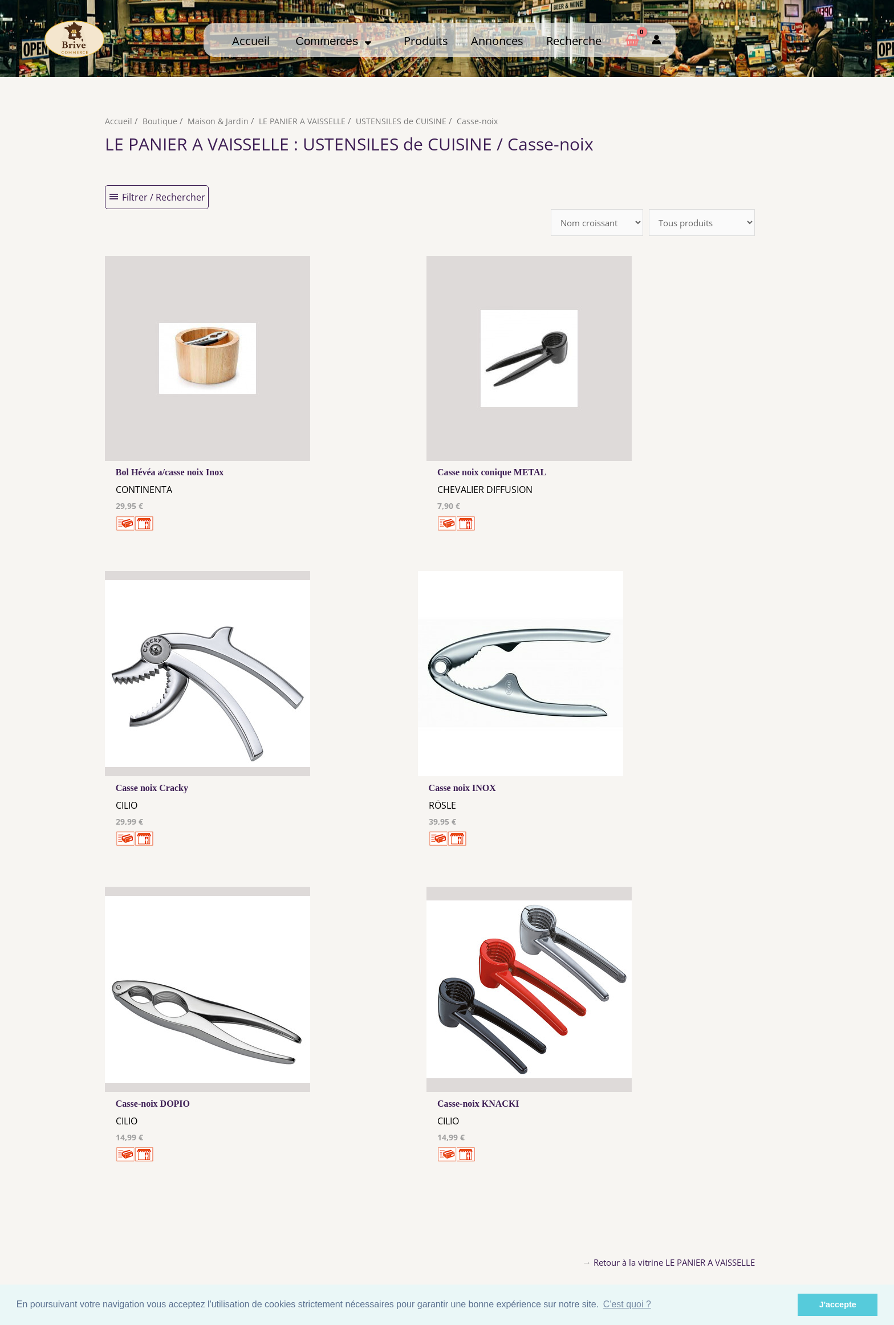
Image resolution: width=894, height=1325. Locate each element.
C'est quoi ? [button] (627, 1304)
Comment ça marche (714, 1228)
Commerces (333, 41)
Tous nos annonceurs (358, 1241)
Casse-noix (485, 121)
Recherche (574, 40)
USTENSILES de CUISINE (407, 121)
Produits (426, 40)
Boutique (160, 121)
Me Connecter (536, 1228)
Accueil (251, 40)
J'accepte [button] (837, 1304)
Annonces (497, 40)
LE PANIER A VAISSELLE (306, 121)
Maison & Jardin (220, 121)
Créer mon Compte (536, 1239)
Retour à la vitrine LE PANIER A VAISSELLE (667, 955)
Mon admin (714, 1250)
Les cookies (358, 1230)
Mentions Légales (358, 1219)
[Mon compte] (656, 40)
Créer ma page (714, 1239)
